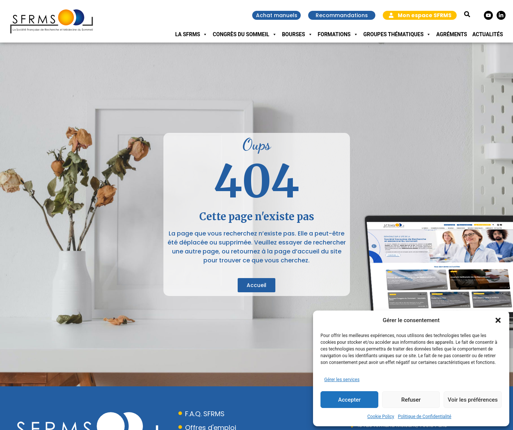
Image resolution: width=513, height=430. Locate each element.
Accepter (349, 399)
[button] (498, 320)
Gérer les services (342, 379)
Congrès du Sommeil (244, 34)
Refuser (410, 399)
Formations (338, 34)
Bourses (297, 34)
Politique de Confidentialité (424, 416)
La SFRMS (191, 34)
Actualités (487, 34)
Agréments (451, 34)
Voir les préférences (473, 399)
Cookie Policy (380, 416)
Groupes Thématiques (397, 34)
